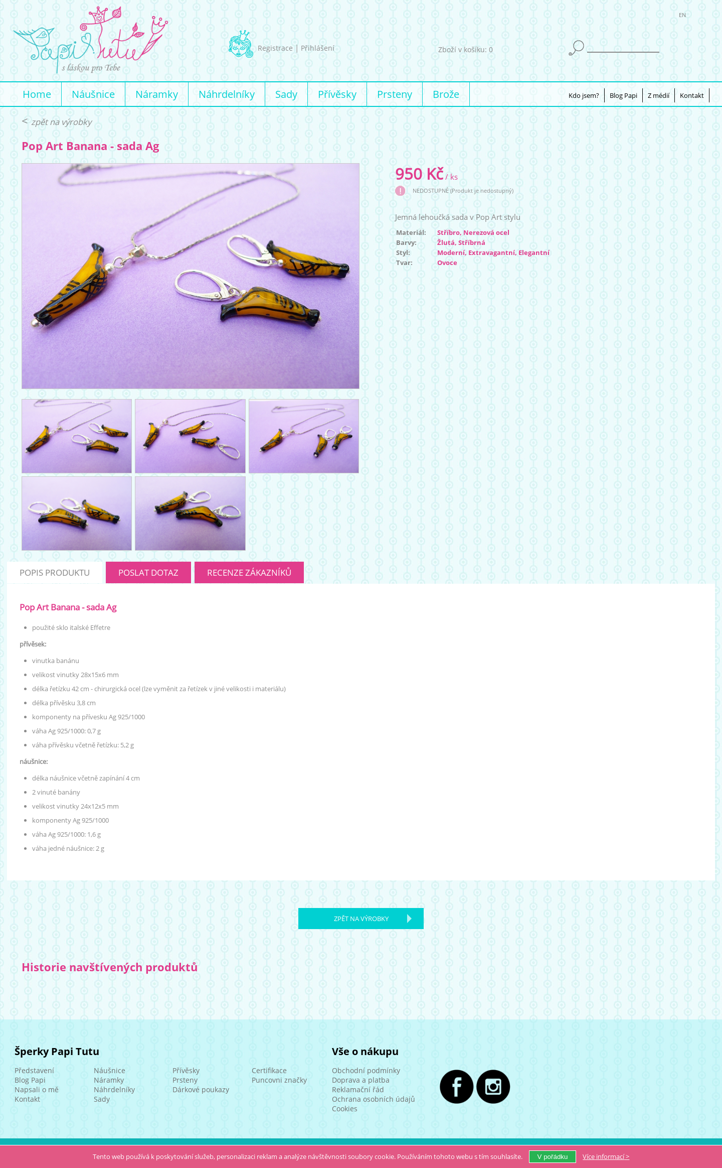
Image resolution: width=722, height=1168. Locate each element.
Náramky (156, 94)
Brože (446, 94)
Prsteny (394, 94)
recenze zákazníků (249, 572)
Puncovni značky (279, 1080)
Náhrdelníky (227, 94)
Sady (286, 94)
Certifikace (269, 1070)
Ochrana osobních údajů (373, 1099)
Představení (34, 1070)
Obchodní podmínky (366, 1070)
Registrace (275, 48)
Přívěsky (337, 94)
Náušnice (93, 94)
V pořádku (552, 1156)
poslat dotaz (148, 572)
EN (682, 17)
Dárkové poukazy (200, 1089)
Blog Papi (623, 95)
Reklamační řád (358, 1089)
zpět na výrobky (61, 121)
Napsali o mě (37, 1089)
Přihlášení (317, 48)
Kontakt (692, 95)
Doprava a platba (361, 1080)
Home (37, 94)
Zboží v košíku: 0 (465, 49)
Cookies (344, 1108)
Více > (606, 1156)
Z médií (658, 95)
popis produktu (55, 572)
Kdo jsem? (584, 95)
